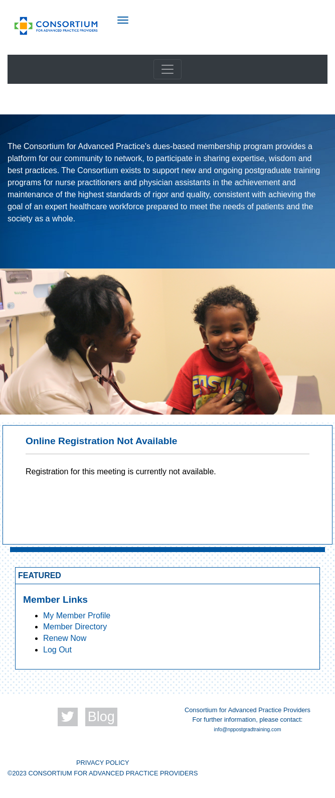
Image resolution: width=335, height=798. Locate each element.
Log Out (57, 649)
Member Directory (75, 626)
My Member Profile (76, 615)
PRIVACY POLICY (102, 762)
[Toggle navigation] (167, 69)
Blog (101, 716)
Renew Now (64, 638)
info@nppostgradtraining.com (247, 729)
